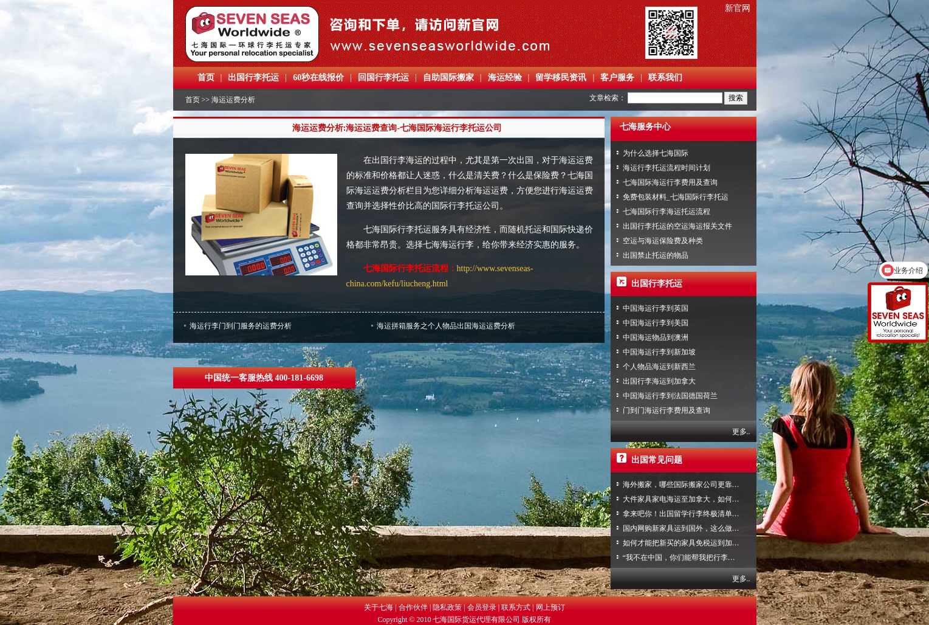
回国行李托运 (383, 77)
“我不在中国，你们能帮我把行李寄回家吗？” (695, 557)
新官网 (737, 8)
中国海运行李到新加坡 (659, 352)
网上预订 (550, 607)
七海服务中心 (645, 126)
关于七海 (378, 607)
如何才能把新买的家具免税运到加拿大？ (688, 543)
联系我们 (665, 77)
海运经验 (505, 77)
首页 (205, 77)
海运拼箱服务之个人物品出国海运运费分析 (446, 326)
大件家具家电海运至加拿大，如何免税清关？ (696, 499)
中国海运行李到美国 (655, 323)
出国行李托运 (253, 77)
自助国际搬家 (448, 77)
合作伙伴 (413, 607)
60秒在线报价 (318, 77)
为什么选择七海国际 (655, 153)
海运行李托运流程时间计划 (666, 168)
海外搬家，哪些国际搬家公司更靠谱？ (685, 484)
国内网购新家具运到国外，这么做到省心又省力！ (703, 528)
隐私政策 (447, 607)
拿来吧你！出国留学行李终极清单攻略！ (688, 513)
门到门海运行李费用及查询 (666, 410)
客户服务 (617, 77)
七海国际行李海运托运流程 (666, 211)
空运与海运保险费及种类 (663, 241)
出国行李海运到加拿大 (659, 381)
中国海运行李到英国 (655, 308)
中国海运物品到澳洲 (655, 337)
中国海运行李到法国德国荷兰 (670, 396)
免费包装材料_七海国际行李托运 (675, 197)
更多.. (741, 431)
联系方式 (515, 607)
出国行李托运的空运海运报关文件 (677, 226)
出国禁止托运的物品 (655, 255)
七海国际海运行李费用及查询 (670, 182)
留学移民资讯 (560, 77)
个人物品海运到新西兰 (659, 366)
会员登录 (481, 607)
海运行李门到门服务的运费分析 (241, 326)
